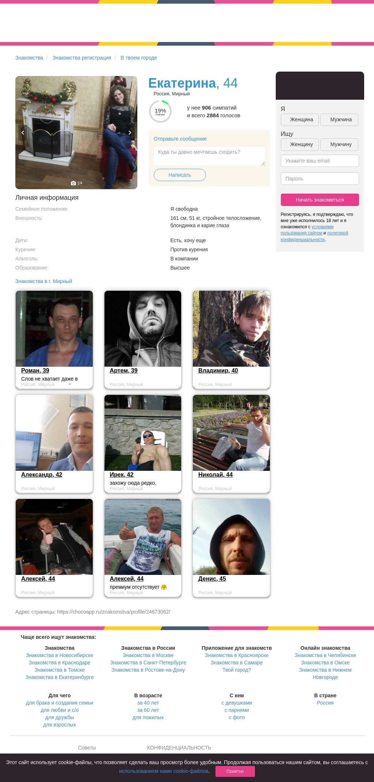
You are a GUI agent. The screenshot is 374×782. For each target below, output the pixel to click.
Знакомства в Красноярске (236, 655)
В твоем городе (139, 58)
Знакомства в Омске (325, 662)
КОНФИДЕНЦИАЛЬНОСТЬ (179, 748)
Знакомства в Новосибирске (59, 655)
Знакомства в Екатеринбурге (60, 677)
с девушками (236, 703)
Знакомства (29, 58)
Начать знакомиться (320, 200)
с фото (237, 717)
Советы (87, 748)
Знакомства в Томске (60, 670)
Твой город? (236, 670)
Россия (325, 703)
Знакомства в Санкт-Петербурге (148, 662)
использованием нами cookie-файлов (163, 771)
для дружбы (59, 717)
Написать (180, 175)
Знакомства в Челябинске (325, 655)
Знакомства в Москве (148, 655)
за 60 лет (148, 710)
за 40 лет (148, 703)
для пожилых (148, 717)
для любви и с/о (60, 710)
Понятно (235, 771)
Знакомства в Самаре (237, 662)
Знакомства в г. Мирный (43, 281)
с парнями (237, 710)
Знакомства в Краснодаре (60, 662)
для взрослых (59, 725)
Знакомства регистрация (82, 58)
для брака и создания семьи (60, 703)
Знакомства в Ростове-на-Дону (148, 670)
